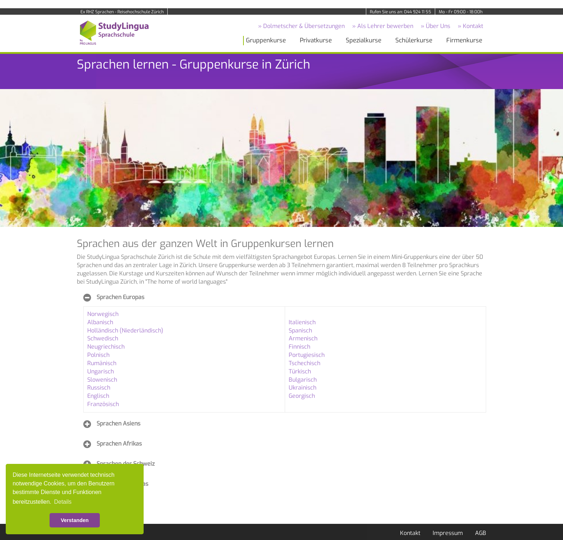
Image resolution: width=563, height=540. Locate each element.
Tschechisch (304, 363)
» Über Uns (435, 26)
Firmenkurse (464, 40)
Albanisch (100, 322)
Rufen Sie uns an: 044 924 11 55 (400, 12)
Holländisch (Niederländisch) (125, 330)
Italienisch (302, 322)
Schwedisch (102, 338)
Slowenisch (102, 379)
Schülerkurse (413, 40)
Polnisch (98, 355)
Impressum (448, 533)
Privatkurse (316, 40)
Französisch (103, 404)
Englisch (98, 396)
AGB (480, 533)
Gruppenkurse (266, 40)
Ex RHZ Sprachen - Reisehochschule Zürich (122, 12)
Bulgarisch (303, 379)
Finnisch (299, 346)
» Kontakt (470, 26)
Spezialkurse (363, 40)
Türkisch (300, 371)
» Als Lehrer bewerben (382, 26)
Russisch (98, 387)
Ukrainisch (302, 387)
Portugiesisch (307, 355)
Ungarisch (100, 371)
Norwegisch (102, 314)
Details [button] (62, 502)
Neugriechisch (106, 346)
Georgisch (302, 396)
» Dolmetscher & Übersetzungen (301, 26)
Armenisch (303, 338)
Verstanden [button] (75, 520)
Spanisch (300, 330)
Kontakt (410, 533)
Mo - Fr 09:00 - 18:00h (461, 12)
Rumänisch (101, 363)
